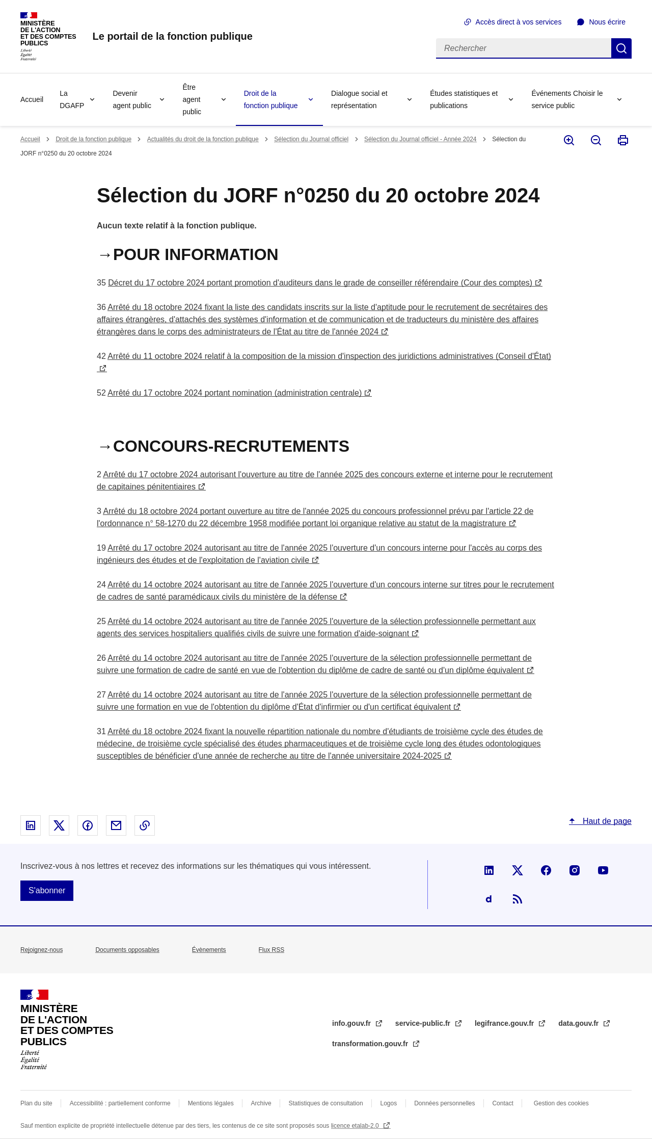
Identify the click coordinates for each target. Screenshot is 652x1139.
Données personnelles (444, 1103)
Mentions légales (211, 1103)
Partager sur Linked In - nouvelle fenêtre (30, 825)
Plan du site (36, 1103)
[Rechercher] (523, 48)
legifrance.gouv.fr (505, 1023)
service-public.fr (423, 1023)
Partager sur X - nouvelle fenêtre (59, 825)
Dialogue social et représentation (359, 99)
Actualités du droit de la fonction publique (203, 139)
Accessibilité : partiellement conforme (120, 1103)
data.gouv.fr (579, 1023)
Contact (502, 1103)
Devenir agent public (132, 99)
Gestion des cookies (561, 1103)
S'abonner (47, 890)
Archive (261, 1103)
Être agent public (191, 99)
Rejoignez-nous (41, 949)
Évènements (209, 949)
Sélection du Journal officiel (311, 139)
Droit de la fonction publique (271, 99)
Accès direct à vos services (519, 22)
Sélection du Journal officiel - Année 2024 (420, 139)
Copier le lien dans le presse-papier (144, 825)
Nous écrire (607, 22)
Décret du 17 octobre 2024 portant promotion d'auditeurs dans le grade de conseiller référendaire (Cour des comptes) (320, 282)
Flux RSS (272, 949)
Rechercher (621, 48)
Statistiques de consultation (326, 1103)
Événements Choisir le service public (567, 99)
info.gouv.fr (352, 1023)
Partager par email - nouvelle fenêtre (116, 825)
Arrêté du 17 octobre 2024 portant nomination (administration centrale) (234, 393)
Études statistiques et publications (464, 99)
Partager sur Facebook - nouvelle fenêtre (87, 825)
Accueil (31, 99)
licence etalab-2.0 (356, 1125)
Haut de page (606, 821)
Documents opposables (127, 949)
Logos (389, 1103)
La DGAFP (72, 99)
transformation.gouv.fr (371, 1044)
